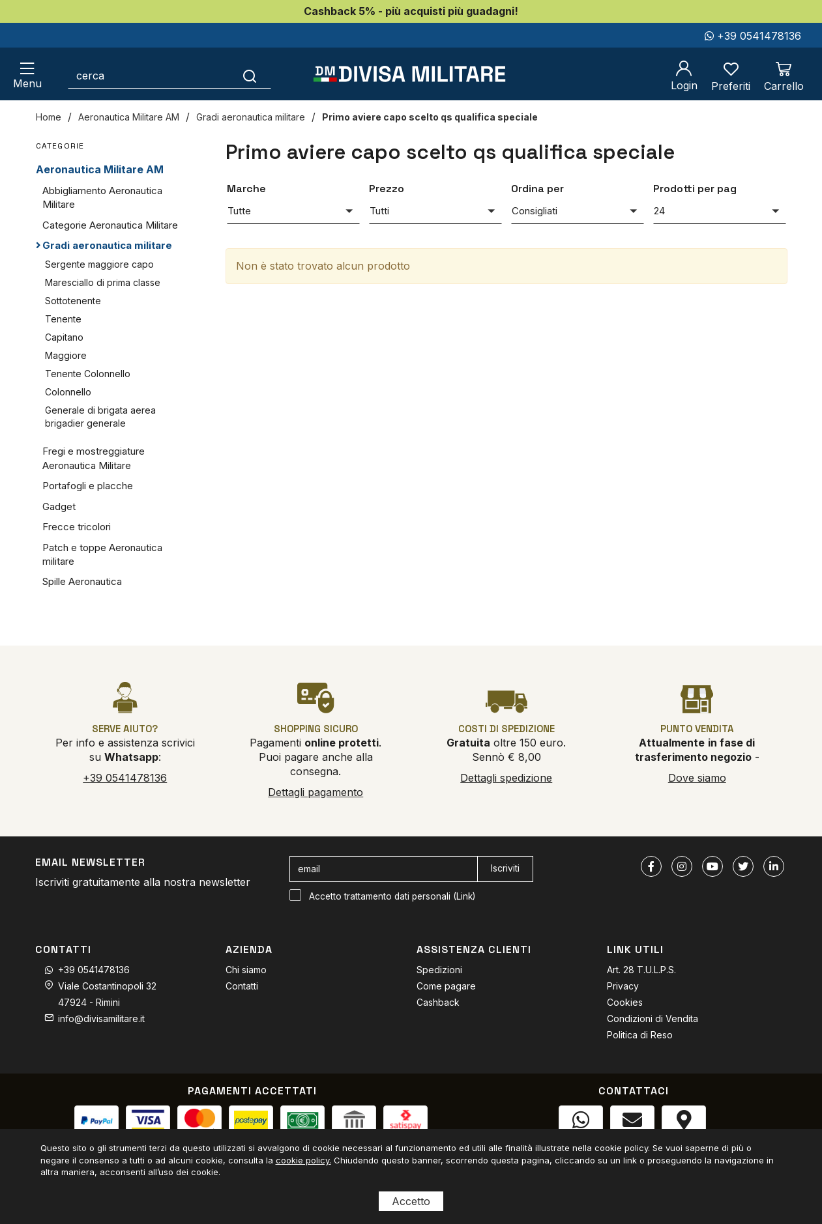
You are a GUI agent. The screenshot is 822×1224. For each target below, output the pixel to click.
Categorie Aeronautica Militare (110, 225)
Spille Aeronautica (82, 581)
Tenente (63, 318)
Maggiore (66, 355)
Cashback (438, 1002)
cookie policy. (303, 1160)
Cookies (625, 1002)
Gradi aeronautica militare (250, 116)
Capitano (64, 337)
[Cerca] (250, 76)
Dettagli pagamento (315, 792)
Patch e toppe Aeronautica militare (102, 554)
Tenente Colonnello (87, 373)
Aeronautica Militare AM (128, 116)
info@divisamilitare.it (101, 1018)
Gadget (59, 506)
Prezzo (386, 188)
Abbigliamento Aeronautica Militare (102, 197)
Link (464, 896)
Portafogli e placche (87, 485)
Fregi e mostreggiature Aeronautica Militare (93, 458)
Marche (246, 188)
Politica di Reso (640, 1034)
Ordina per (537, 188)
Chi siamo (246, 969)
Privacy (623, 985)
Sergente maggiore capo (99, 264)
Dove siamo (697, 777)
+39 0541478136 (753, 36)
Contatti (242, 985)
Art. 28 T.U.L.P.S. (641, 969)
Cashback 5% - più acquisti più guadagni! (411, 11)
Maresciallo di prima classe (102, 282)
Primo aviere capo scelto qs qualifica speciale (430, 116)
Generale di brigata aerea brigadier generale (100, 417)
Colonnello (68, 391)
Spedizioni (439, 969)
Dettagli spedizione (506, 777)
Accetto (411, 1201)
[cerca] (148, 76)
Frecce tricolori (76, 526)
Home (48, 116)
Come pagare (446, 985)
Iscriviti (505, 868)
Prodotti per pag (695, 188)
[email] (383, 869)
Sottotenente (73, 300)
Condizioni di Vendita (652, 1018)
